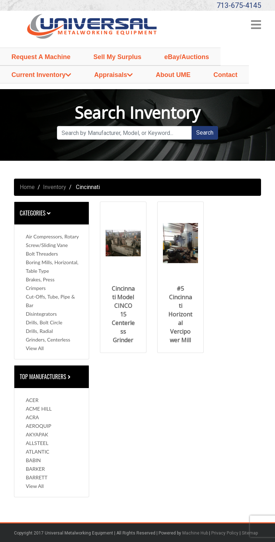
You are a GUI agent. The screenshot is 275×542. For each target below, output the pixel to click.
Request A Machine (41, 57)
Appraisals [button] (110, 74)
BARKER (35, 469)
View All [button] (35, 348)
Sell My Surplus (117, 57)
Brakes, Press (40, 279)
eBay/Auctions (186, 57)
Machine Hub (195, 533)
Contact (225, 74)
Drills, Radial (39, 331)
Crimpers (36, 288)
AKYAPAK (37, 434)
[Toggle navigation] (256, 27)
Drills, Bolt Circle (44, 322)
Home (27, 187)
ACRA (32, 417)
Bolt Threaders (42, 254)
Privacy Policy (224, 533)
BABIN (33, 460)
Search (204, 132)
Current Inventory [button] (38, 74)
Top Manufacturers (46, 376)
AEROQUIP (38, 426)
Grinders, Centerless (48, 340)
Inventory (54, 187)
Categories (35, 213)
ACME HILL (39, 409)
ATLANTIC (37, 452)
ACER (32, 400)
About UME (173, 74)
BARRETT (37, 477)
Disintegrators (41, 314)
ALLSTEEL (37, 443)
